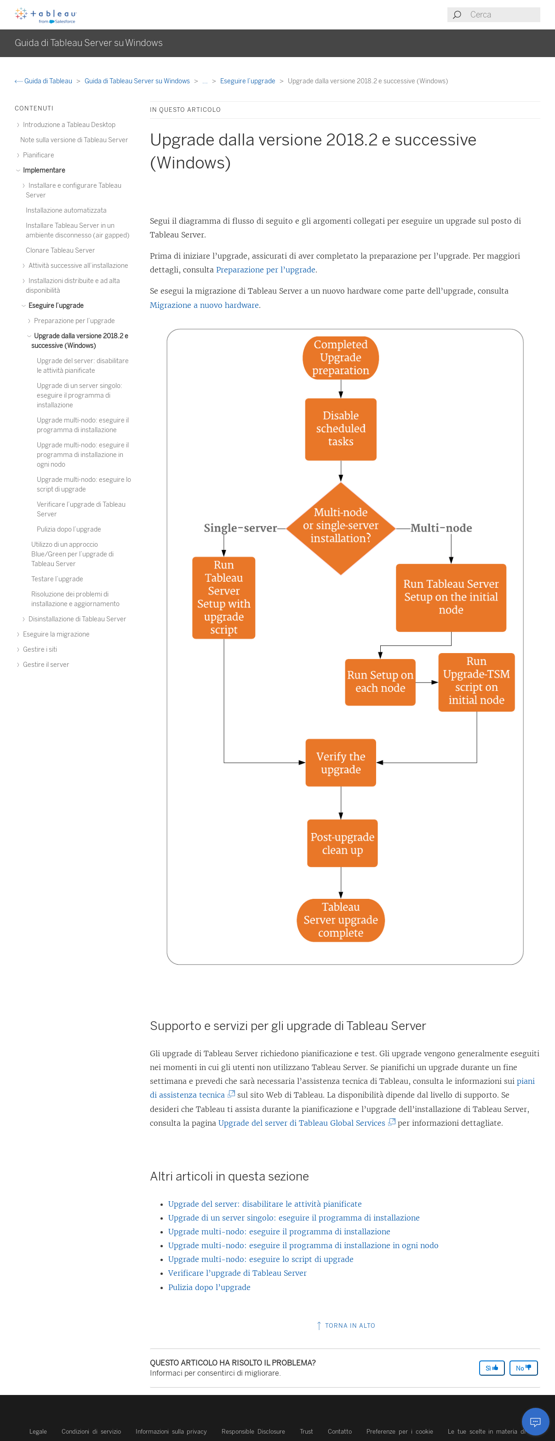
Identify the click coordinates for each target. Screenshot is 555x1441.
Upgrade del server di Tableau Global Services (305, 1123)
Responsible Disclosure (253, 1431)
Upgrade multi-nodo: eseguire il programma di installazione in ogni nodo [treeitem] (83, 455)
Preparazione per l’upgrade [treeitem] (73, 321)
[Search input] (504, 14)
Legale (38, 1431)
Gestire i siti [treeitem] (38, 650)
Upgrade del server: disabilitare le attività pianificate (265, 1204)
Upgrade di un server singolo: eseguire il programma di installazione (294, 1217)
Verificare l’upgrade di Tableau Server (237, 1273)
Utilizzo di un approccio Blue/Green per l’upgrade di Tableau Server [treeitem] (72, 554)
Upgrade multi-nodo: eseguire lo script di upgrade (261, 1259)
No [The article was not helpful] (524, 1368)
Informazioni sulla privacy (171, 1431)
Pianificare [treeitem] (37, 155)
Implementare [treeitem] (42, 170)
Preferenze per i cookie (399, 1431)
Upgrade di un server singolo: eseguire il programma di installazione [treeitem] (79, 395)
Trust (306, 1431)
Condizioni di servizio (91, 1431)
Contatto (340, 1431)
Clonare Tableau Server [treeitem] (60, 251)
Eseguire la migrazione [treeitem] (55, 634)
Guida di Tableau (44, 81)
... (205, 81)
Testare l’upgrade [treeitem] (57, 579)
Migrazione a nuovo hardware (204, 305)
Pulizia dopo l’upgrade (209, 1287)
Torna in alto (345, 1325)
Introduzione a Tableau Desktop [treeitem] (67, 125)
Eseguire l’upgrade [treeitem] (55, 306)
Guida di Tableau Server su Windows (138, 81)
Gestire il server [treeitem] (44, 665)
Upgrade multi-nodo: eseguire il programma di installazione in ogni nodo (303, 1245)
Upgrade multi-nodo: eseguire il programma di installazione (279, 1231)
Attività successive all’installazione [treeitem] (77, 266)
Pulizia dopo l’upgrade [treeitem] (69, 529)
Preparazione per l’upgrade (265, 269)
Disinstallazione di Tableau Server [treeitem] (76, 619)
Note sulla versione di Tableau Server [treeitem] (74, 140)
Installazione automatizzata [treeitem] (66, 210)
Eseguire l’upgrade (248, 81)
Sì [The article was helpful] (492, 1368)
